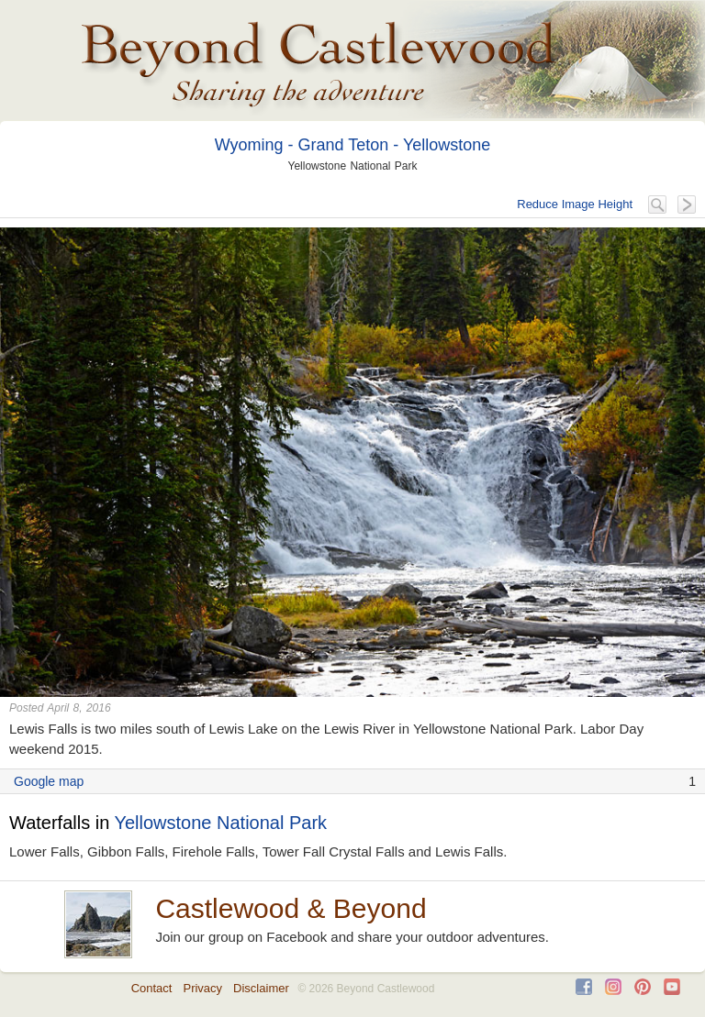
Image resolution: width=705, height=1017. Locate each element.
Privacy (202, 988)
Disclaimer (261, 988)
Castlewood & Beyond (290, 908)
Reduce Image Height (574, 204)
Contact (152, 988)
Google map (49, 781)
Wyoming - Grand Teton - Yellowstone (353, 145)
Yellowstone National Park (220, 822)
